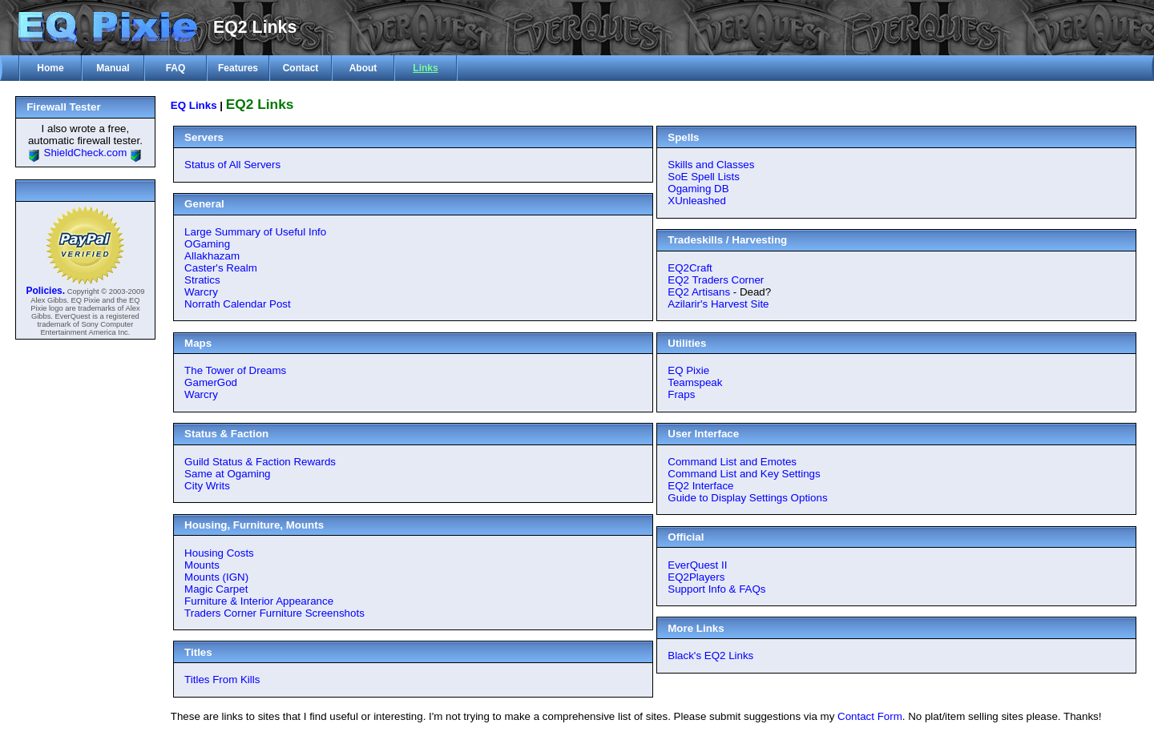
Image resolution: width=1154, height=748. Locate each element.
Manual (112, 68)
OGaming (207, 244)
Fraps (681, 394)
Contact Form (869, 716)
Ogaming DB (698, 189)
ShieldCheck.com (85, 153)
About (363, 68)
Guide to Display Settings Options (747, 498)
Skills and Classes (711, 165)
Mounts (202, 565)
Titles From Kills (222, 680)
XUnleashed (697, 201)
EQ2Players (696, 577)
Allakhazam (212, 256)
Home (50, 68)
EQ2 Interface (700, 486)
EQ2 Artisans (699, 292)
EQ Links (194, 105)
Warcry (201, 292)
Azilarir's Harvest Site (718, 304)
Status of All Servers (232, 165)
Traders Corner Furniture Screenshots (274, 613)
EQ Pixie (688, 370)
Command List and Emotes (732, 462)
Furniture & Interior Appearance (258, 601)
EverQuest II (697, 565)
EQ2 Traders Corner (716, 280)
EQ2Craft (690, 268)
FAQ (176, 68)
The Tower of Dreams (235, 370)
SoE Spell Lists (704, 177)
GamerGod (210, 382)
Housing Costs (219, 553)
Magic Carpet (216, 589)
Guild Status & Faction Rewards (260, 462)
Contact (301, 68)
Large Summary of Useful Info (255, 232)
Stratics (202, 280)
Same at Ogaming (227, 474)
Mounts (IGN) (216, 577)
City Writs (207, 486)
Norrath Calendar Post (237, 304)
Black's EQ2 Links (710, 655)
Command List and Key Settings (744, 474)
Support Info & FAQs (716, 589)
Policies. (45, 290)
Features (238, 68)
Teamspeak (695, 382)
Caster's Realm (220, 268)
